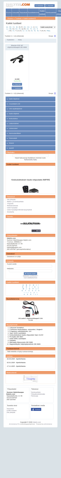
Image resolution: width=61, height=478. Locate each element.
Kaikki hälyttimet (14, 99)
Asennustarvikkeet (15, 133)
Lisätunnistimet (14, 123)
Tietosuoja (34, 396)
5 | (35, 31)
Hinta (20, 40)
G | (25, 27)
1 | (23, 31)
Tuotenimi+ (10, 40)
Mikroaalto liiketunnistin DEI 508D (21, 342)
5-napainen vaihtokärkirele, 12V (20, 331)
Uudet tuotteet (13, 164)
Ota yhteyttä (11, 199)
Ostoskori (11, 254)
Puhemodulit (13, 138)
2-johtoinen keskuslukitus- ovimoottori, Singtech (26, 329)
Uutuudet (15, 12)
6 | (38, 31)
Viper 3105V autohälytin (17, 333)
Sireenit (11, 143)
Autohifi (11, 148)
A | (7, 27)
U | (34, 29)
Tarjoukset (23, 12)
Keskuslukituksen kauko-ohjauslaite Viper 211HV (26, 335)
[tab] (30, 99)
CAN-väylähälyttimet (15, 109)
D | (17, 27)
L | (7, 29)
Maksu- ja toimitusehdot (15, 201)
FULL (48, 31)
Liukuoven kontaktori (16, 327)
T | (31, 29)
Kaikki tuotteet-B (29, 18)
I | (31, 27)
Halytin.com (37, 422)
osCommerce (48, 424)
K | (36, 27)
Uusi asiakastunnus (30, 278)
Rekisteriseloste (12, 205)
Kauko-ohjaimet (14, 113)
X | (13, 31)
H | (28, 27)
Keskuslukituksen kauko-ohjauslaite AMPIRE (30, 180)
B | (10, 27)
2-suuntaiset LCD (14, 104)
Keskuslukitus (13, 118)
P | (19, 29)
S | (28, 29)
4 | (32, 31)
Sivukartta (10, 212)
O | (16, 29)
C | (13, 27)
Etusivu (9, 12)
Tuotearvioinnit (13, 349)
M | (10, 29)
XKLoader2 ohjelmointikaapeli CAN (30, 318)
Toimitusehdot (51, 12)
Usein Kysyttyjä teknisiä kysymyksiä (19, 210)
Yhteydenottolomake (38, 394)
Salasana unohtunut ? (30, 276)
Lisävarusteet (13, 128)
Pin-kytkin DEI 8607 (16, 337)
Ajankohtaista (16, 359)
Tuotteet (18, 18)
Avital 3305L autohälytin (17, 338)
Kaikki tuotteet (42, 12)
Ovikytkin (12, 340)
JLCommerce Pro (14, 424)
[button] (39, 5)
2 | (26, 31)
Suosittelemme (33, 12)
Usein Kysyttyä (12, 208)
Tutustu (10, 216)
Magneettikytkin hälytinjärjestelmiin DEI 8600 (24, 344)
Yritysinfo (10, 203)
